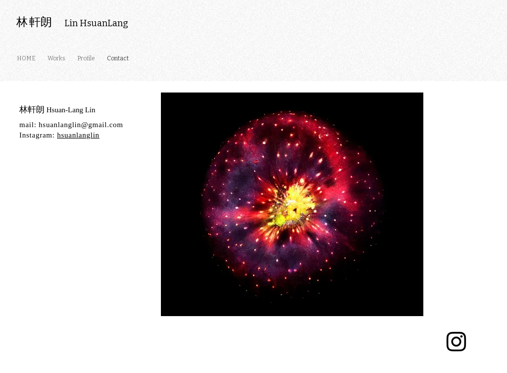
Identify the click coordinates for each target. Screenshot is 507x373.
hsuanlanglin (78, 135)
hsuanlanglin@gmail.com (81, 125)
